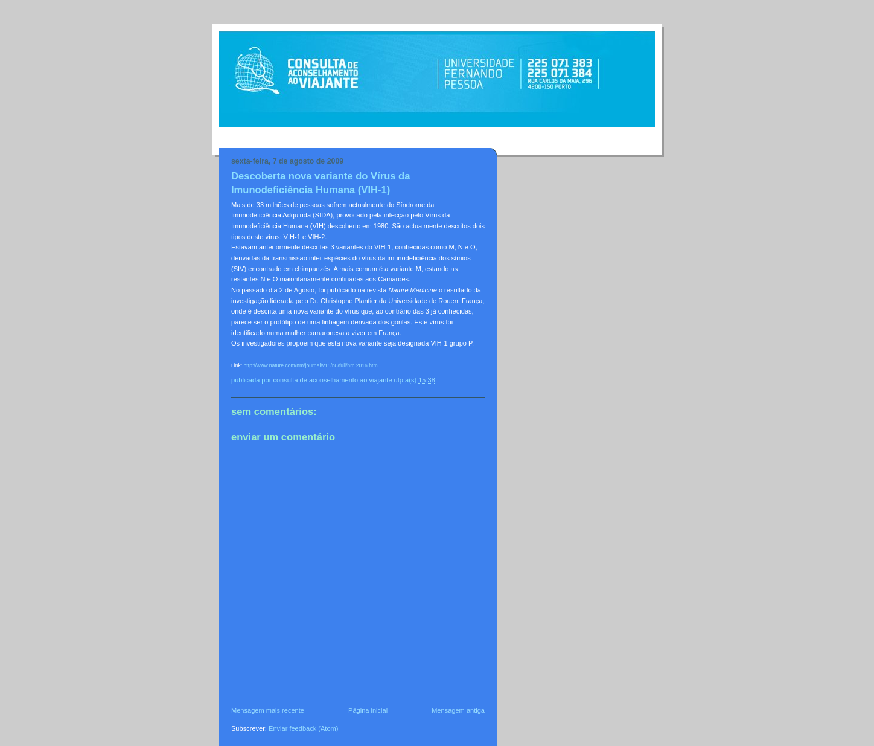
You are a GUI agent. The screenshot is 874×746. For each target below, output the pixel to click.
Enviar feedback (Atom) (303, 728)
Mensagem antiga (458, 710)
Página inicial (368, 710)
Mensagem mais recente (267, 710)
